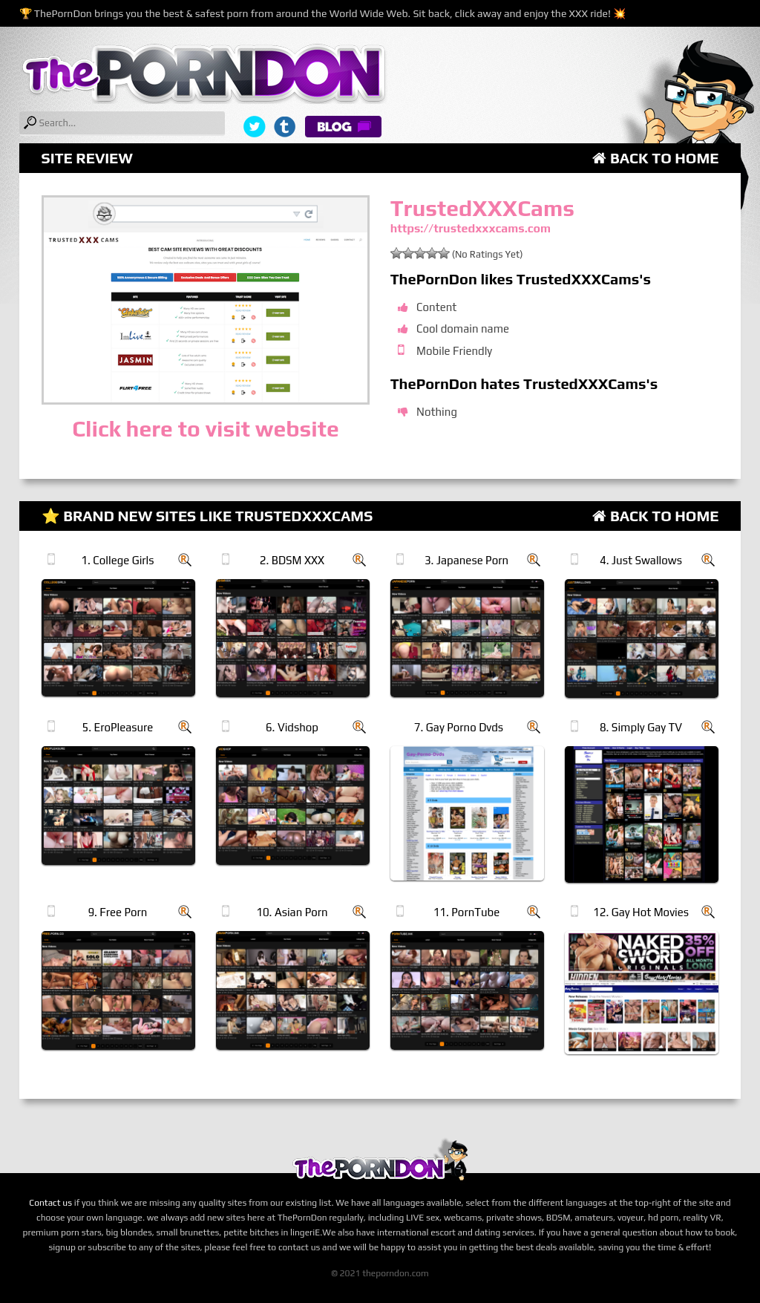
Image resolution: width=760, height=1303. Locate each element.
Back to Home (655, 157)
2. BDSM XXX (292, 560)
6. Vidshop (292, 727)
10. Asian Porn (291, 912)
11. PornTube (466, 912)
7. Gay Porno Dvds (458, 727)
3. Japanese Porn (466, 560)
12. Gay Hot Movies (641, 912)
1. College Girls (117, 560)
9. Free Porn (117, 912)
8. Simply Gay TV (641, 727)
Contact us (50, 1203)
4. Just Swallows (641, 560)
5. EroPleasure (117, 727)
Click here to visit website (205, 429)
